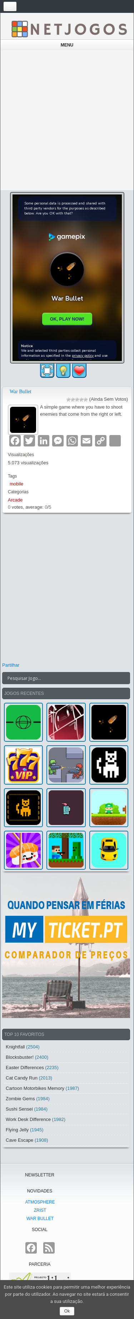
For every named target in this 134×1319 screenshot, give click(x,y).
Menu (67, 45)
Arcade (15, 500)
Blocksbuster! (20, 1057)
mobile (16, 483)
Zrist (40, 1210)
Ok (67, 1311)
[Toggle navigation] (10, 6)
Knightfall (15, 1046)
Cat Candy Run (22, 1078)
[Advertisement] (67, 120)
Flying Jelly (17, 1129)
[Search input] (62, 678)
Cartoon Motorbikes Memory (35, 1088)
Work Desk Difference (28, 1119)
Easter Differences (25, 1067)
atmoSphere (40, 1202)
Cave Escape (19, 1140)
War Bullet (20, 391)
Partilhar (10, 665)
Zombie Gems (20, 1098)
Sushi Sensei (19, 1109)
